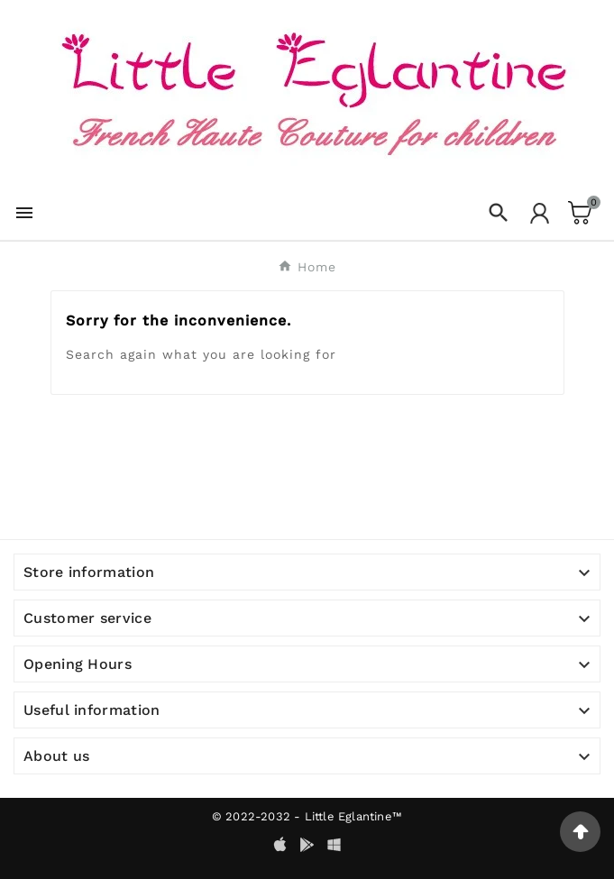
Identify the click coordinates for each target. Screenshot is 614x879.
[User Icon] (539, 213)
